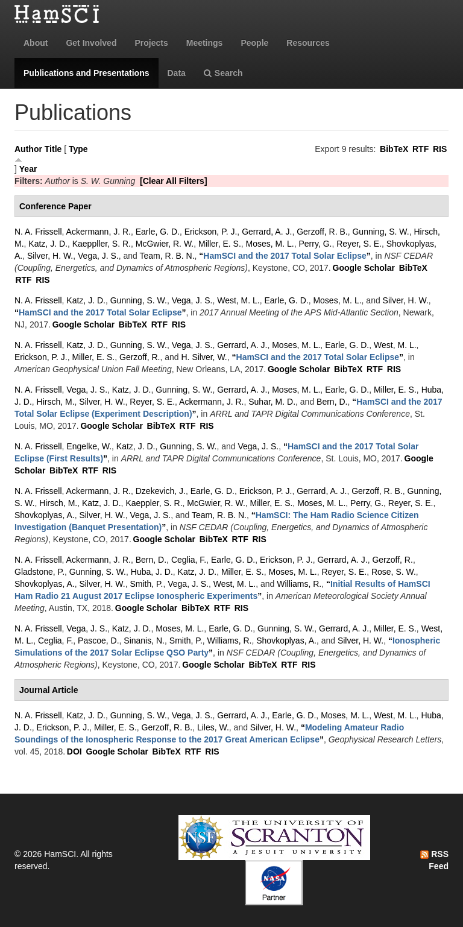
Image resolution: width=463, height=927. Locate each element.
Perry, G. (315, 243)
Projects (151, 43)
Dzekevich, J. (161, 491)
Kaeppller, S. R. (101, 243)
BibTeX (394, 149)
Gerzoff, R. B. (322, 231)
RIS (440, 149)
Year (28, 169)
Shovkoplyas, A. (44, 515)
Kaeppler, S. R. (153, 503)
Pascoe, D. (98, 640)
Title (53, 149)
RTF (420, 149)
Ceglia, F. (188, 560)
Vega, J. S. (98, 256)
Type (78, 149)
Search (223, 73)
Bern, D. (332, 402)
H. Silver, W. (204, 357)
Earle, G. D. (158, 231)
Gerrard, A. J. (267, 231)
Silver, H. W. (50, 256)
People (254, 43)
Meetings (204, 43)
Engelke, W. (89, 446)
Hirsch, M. (56, 402)
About (36, 43)
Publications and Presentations (87, 73)
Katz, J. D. (48, 243)
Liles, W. (213, 727)
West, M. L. (238, 300)
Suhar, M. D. (271, 402)
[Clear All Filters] (173, 181)
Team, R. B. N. (167, 256)
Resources (308, 43)
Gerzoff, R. (139, 357)
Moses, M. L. (270, 243)
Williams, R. (299, 584)
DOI (74, 751)
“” (285, 256)
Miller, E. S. (219, 243)
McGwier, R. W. (165, 243)
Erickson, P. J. (211, 231)
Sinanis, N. (144, 640)
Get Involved (91, 43)
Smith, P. (146, 584)
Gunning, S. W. (380, 231)
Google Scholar (364, 268)
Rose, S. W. (393, 572)
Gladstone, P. (39, 572)
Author (28, 149)
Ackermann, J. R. (98, 231)
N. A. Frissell (38, 231)
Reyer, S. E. (359, 243)
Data (177, 73)
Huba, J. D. (152, 572)
